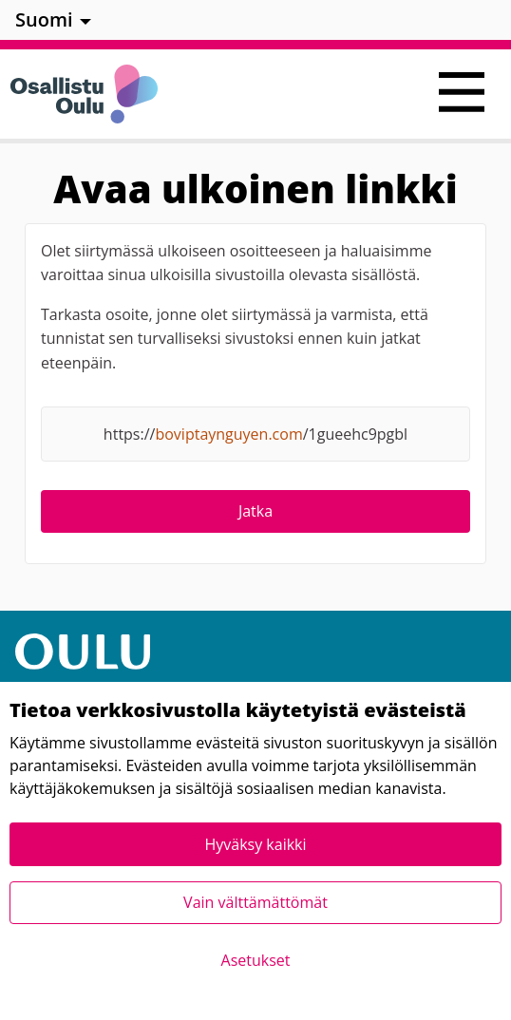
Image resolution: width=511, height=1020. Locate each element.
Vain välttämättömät (255, 902)
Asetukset (256, 960)
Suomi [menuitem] (44, 19)
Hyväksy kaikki (255, 844)
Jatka (255, 511)
